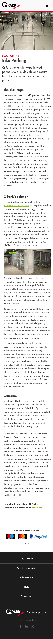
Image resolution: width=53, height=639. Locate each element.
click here (37, 507)
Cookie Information (26, 620)
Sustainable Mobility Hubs (16, 205)
